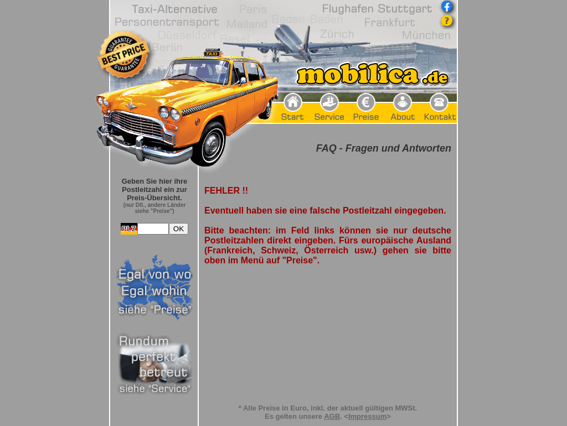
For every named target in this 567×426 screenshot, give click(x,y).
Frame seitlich (154, 287)
